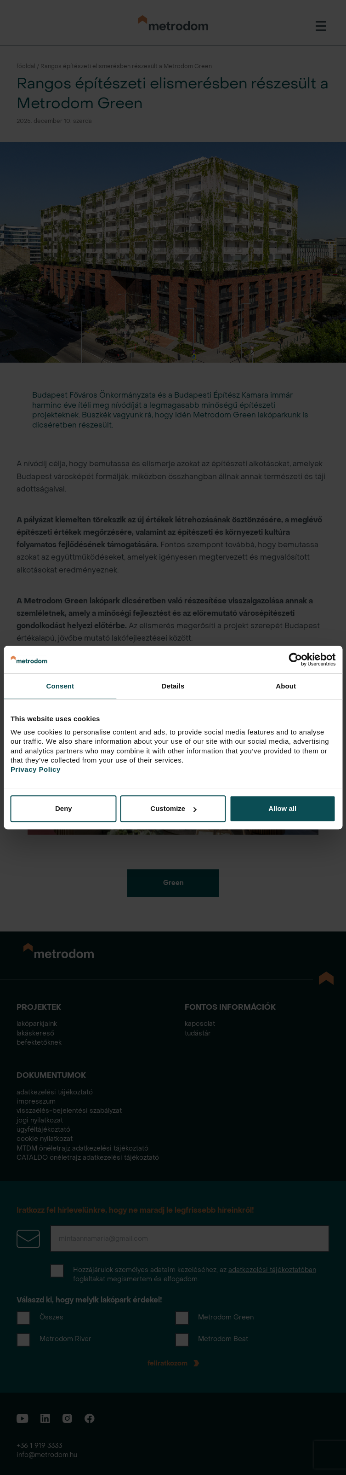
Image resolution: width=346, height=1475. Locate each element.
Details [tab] (173, 686)
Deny (63, 808)
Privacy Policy (36, 769)
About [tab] (286, 686)
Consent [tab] (60, 686)
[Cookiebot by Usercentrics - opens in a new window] (295, 659)
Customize (173, 808)
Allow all (282, 808)
